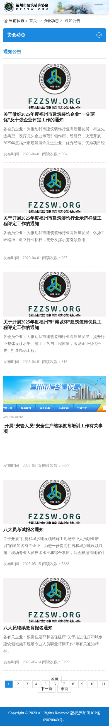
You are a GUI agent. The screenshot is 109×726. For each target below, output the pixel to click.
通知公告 (72, 21)
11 (103, 684)
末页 (64, 689)
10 (93, 684)
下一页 (46, 689)
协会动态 (51, 21)
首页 (33, 21)
